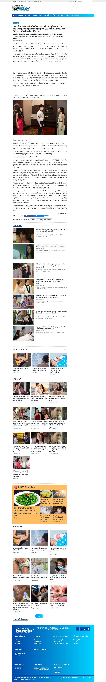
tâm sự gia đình (47, 219)
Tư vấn (75, 641)
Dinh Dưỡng (60, 15)
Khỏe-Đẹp (28, 15)
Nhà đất (17, 640)
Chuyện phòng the (58, 640)
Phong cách (37, 643)
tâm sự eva (39, 219)
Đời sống (17, 641)
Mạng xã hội (18, 643)
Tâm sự (32, 219)
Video (67, 15)
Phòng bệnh (37, 641)
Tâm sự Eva (15, 23)
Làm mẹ (75, 643)
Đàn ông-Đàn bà (77, 640)
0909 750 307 (58, 668)
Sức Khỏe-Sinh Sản (49, 15)
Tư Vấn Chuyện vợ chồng (60, 643)
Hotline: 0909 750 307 (36, 1)
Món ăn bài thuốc (20, 653)
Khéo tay (17, 655)
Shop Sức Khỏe (75, 15)
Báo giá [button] (57, 672)
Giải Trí (36, 640)
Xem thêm (39, 616)
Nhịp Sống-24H (19, 15)
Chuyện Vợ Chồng (38, 15)
